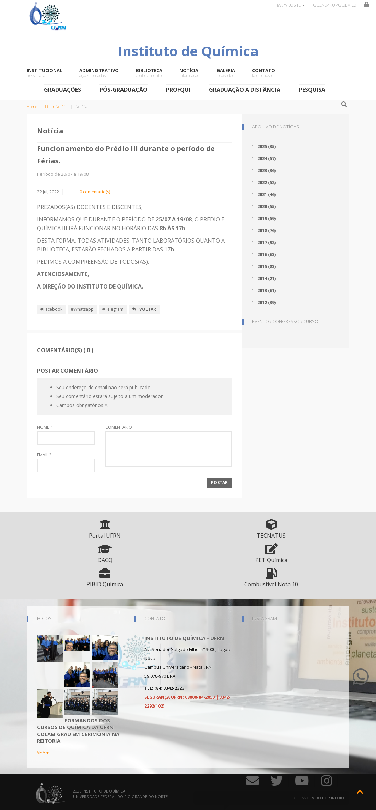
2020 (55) (266, 206)
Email (44, 455)
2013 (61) (266, 290)
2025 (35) (266, 146)
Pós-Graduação (123, 89)
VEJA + (43, 753)
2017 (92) (266, 242)
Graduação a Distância (244, 89)
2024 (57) (266, 158)
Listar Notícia (56, 106)
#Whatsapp (82, 309)
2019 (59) (266, 218)
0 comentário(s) (95, 192)
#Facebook (51, 309)
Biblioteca (149, 73)
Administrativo (99, 73)
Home (32, 106)
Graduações (62, 89)
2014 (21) (266, 278)
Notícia (189, 73)
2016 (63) (266, 254)
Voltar (144, 309)
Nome (44, 427)
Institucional (44, 73)
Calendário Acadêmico (334, 5)
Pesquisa (312, 89)
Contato (263, 73)
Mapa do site (291, 5)
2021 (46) (266, 194)
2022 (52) (266, 182)
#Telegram (113, 309)
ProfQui (178, 89)
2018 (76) (266, 230)
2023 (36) (266, 170)
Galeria (225, 73)
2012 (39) (266, 302)
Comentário (118, 427)
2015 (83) (266, 266)
